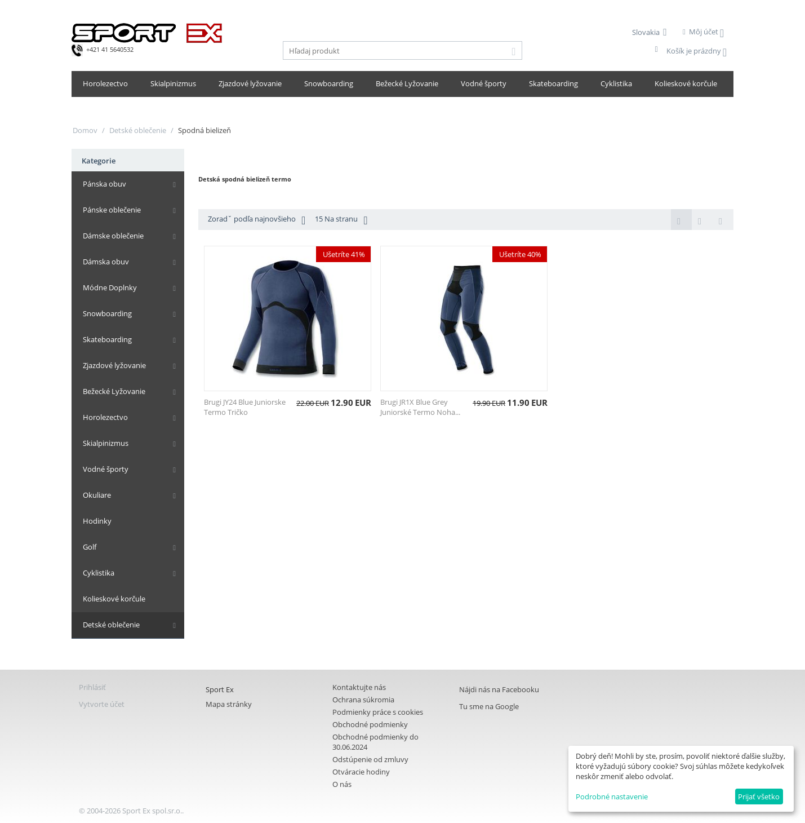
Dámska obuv (106, 261)
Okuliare (97, 495)
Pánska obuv (104, 184)
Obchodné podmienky (370, 724)
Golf (89, 547)
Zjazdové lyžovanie (250, 83)
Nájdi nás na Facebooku (499, 689)
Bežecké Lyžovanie (407, 83)
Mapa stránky (229, 704)
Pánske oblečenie (112, 210)
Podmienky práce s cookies (377, 712)
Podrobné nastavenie (612, 796)
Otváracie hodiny (361, 772)
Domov (85, 130)
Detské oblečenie (137, 130)
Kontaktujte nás (359, 687)
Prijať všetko (759, 796)
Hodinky (97, 521)
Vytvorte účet (101, 704)
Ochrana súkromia (363, 699)
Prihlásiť (92, 687)
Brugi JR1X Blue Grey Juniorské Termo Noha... (420, 407)
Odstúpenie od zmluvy (370, 759)
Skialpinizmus (173, 83)
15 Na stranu (341, 220)
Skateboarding (553, 83)
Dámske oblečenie (113, 236)
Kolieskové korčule (686, 83)
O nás (342, 784)
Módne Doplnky (110, 287)
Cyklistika (616, 83)
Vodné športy (483, 83)
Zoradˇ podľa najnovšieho (256, 220)
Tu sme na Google (489, 706)
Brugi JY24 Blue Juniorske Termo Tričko (245, 407)
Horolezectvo (105, 83)
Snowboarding (328, 83)
